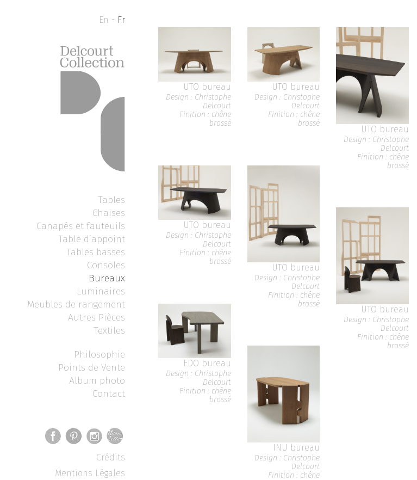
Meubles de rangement (76, 304)
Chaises (108, 212)
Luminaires (101, 291)
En (104, 20)
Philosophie (99, 354)
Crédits (110, 457)
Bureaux (107, 278)
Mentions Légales (90, 473)
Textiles (109, 330)
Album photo (97, 380)
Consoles (106, 265)
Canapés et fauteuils (80, 225)
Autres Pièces (96, 317)
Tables (111, 199)
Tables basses (95, 252)
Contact (108, 393)
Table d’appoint (91, 238)
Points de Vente (91, 367)
